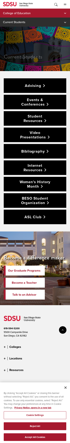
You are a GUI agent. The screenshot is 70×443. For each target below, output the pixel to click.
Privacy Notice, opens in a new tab (32, 409)
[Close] (65, 389)
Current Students (14, 22)
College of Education (17, 13)
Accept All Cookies (35, 438)
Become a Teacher (24, 283)
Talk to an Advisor (24, 294)
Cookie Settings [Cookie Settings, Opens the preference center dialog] (35, 416)
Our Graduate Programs (24, 270)
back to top (62, 330)
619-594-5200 (12, 328)
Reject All (35, 427)
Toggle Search (55, 4)
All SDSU (65, 4)
